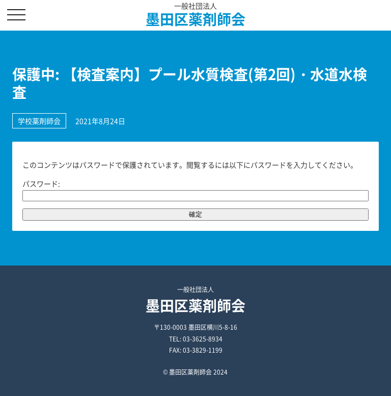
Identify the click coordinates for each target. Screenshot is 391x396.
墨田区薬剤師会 (195, 19)
